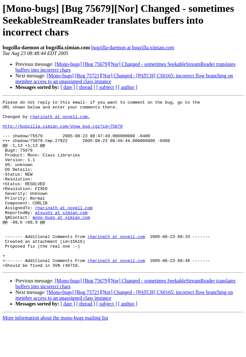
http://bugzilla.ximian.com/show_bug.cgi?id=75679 (62, 132)
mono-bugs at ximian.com (61, 241)
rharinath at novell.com (63, 230)
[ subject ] (106, 87)
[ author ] (127, 87)
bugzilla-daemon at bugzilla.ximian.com (132, 47)
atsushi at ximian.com (61, 235)
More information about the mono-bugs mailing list (55, 351)
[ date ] (68, 87)
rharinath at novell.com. (60, 120)
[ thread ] (85, 87)
